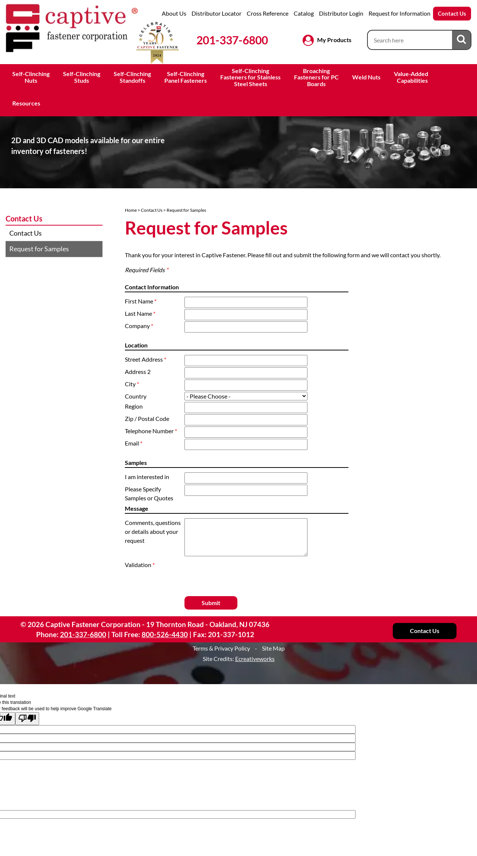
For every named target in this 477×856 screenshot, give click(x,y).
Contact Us (452, 13)
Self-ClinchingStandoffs (132, 77)
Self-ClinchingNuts (31, 77)
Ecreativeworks (255, 658)
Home (131, 210)
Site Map (273, 648)
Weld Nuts (366, 77)
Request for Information (399, 13)
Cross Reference (267, 13)
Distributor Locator (216, 13)
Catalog (304, 13)
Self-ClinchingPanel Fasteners (185, 77)
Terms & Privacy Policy (221, 648)
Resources (26, 103)
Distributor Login (341, 13)
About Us (174, 13)
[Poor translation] (27, 718)
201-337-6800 (232, 40)
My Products (334, 39)
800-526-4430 (165, 634)
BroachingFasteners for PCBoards (316, 77)
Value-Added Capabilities (411, 77)
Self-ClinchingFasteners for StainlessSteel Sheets (250, 77)
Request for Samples (39, 249)
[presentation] (228, 571)
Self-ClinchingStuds (81, 77)
